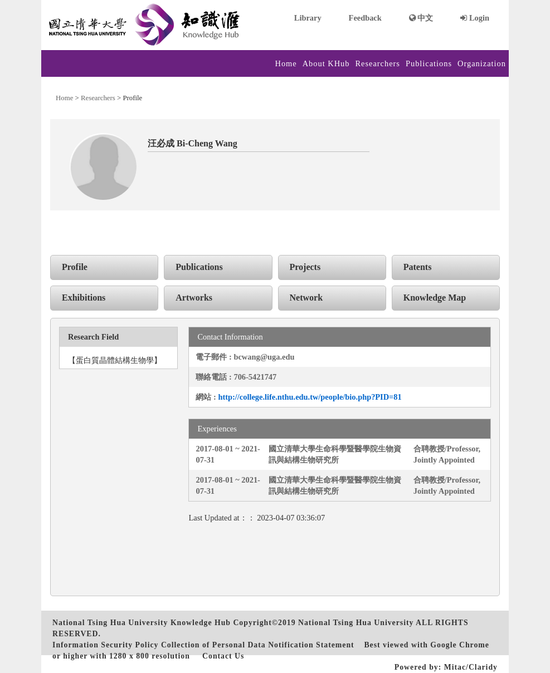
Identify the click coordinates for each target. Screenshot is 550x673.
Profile (74, 267)
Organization (481, 63)
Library (308, 17)
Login (474, 17)
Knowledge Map (434, 297)
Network (306, 297)
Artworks (194, 297)
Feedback (365, 17)
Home (286, 63)
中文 (421, 17)
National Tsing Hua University (355, 622)
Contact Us (223, 656)
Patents (417, 267)
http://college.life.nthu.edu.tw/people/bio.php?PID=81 (309, 396)
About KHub (326, 63)
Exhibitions (83, 297)
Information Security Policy (105, 645)
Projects (305, 267)
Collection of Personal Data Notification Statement (257, 645)
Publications (429, 63)
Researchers (377, 63)
